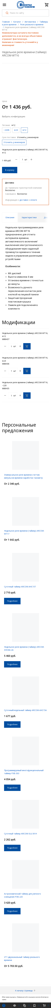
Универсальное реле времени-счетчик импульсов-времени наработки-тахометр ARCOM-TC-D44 (23, 477)
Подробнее (12, 601)
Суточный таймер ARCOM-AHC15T (20, 586)
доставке (24, 200)
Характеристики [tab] (29, 217)
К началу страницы (25, 990)
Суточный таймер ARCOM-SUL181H (20, 833)
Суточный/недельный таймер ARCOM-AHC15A (25, 710)
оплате (33, 200)
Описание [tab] (9, 217)
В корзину (9, 170)
